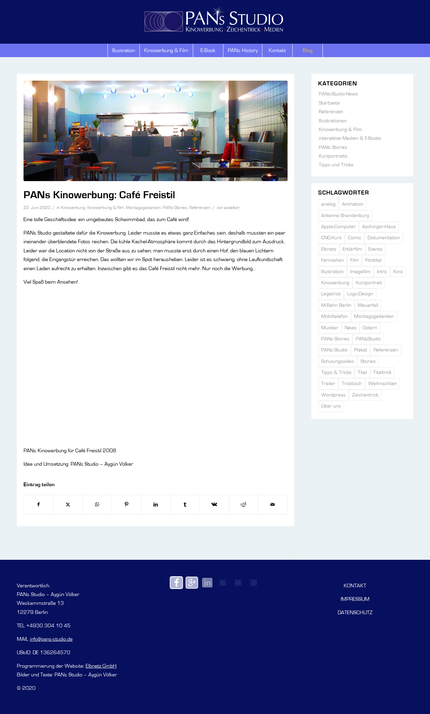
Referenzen (199, 208)
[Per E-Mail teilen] (272, 504)
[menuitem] (123, 50)
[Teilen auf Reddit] (243, 504)
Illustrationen (333, 120)
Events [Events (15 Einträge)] (375, 249)
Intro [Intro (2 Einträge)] (382, 271)
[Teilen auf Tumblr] (185, 504)
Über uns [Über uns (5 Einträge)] (331, 406)
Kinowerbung (73, 208)
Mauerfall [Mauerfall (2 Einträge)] (368, 305)
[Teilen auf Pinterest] (126, 504)
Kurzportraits (333, 156)
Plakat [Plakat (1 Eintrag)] (360, 349)
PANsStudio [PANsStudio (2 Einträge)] (368, 338)
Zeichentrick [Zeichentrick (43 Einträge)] (365, 394)
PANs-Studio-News (338, 93)
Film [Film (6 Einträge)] (354, 260)
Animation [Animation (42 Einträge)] (352, 204)
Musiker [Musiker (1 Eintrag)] (329, 327)
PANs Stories (175, 208)
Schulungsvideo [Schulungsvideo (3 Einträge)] (337, 361)
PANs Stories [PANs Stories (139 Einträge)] (335, 338)
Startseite (329, 103)
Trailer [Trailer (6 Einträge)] (328, 383)
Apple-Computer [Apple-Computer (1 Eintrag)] (338, 226)
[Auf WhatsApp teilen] (97, 504)
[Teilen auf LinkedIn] (155, 504)
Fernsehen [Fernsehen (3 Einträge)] (332, 260)
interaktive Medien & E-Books (350, 138)
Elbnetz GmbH (101, 666)
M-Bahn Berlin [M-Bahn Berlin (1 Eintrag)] (336, 305)
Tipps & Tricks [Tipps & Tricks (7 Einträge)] (336, 372)
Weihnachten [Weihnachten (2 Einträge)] (382, 383)
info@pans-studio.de (51, 639)
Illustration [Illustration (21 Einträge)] (332, 271)
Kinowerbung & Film (105, 208)
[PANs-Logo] (215, 17)
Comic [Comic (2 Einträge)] (354, 237)
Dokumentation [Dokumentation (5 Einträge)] (384, 237)
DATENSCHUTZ (355, 612)
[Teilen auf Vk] (214, 504)
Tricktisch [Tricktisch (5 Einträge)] (352, 383)
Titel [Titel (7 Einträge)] (362, 372)
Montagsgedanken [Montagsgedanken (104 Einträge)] (374, 316)
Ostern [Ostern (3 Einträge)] (370, 327)
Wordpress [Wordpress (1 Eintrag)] (333, 394)
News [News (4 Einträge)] (350, 327)
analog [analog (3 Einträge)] (328, 204)
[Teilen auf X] (67, 504)
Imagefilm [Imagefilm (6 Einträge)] (360, 271)
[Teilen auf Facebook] (38, 504)
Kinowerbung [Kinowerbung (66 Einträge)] (335, 282)
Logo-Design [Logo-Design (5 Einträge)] (360, 293)
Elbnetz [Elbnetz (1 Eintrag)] (328, 249)
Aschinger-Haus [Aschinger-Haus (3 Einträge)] (379, 226)
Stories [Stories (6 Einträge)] (368, 361)
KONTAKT (355, 585)
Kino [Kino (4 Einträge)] (398, 271)
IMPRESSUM (355, 599)
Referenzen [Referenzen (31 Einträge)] (386, 349)
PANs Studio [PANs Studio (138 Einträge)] (334, 349)
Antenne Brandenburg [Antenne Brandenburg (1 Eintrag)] (345, 215)
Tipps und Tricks (336, 164)
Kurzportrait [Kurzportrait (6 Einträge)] (369, 282)
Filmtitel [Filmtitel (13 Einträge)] (373, 260)
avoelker (232, 208)
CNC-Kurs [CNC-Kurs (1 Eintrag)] (331, 237)
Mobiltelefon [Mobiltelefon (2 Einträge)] (334, 316)
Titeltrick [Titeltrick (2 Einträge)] (382, 372)
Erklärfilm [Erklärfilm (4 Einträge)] (352, 249)
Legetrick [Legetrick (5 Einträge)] (331, 293)
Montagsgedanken (143, 208)
